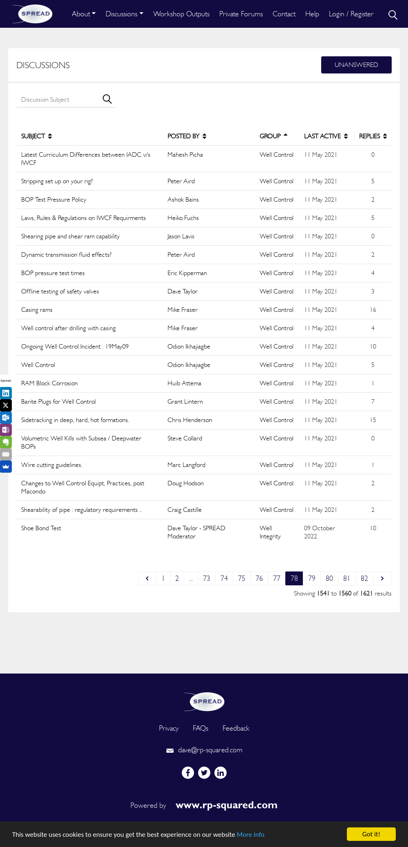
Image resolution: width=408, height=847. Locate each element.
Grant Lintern (185, 401)
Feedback (236, 728)
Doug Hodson (186, 483)
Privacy (169, 728)
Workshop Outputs (181, 13)
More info (251, 834)
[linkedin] (220, 773)
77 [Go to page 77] (276, 578)
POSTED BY (187, 136)
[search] (392, 14)
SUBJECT (36, 136)
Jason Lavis (181, 236)
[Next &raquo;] (382, 578)
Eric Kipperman (187, 273)
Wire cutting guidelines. (51, 465)
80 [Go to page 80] (329, 578)
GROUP (273, 136)
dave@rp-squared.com (204, 749)
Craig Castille (185, 510)
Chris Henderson (190, 420)
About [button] (81, 13)
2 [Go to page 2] (177, 578)
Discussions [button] (121, 13)
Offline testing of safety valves (60, 291)
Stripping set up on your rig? (57, 181)
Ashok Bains (183, 199)
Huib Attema (184, 383)
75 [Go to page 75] (241, 578)
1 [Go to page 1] (163, 578)
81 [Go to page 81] (347, 578)
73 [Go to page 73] (206, 578)
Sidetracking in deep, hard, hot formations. (75, 420)
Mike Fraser (183, 309)
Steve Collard (185, 438)
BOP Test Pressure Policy (53, 199)
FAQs (200, 728)
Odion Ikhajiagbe (189, 346)
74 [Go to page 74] (224, 578)
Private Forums (241, 13)
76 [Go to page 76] (259, 578)
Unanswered (356, 65)
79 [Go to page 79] (311, 578)
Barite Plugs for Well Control (58, 401)
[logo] (204, 700)
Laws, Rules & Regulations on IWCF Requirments (83, 218)
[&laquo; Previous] (147, 578)
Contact (284, 13)
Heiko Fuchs (183, 218)
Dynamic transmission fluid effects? (66, 254)
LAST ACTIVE (326, 136)
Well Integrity (270, 532)
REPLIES (373, 136)
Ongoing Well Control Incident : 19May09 (75, 346)
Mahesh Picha (185, 154)
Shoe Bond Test (41, 528)
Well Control (276, 154)
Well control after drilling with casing (68, 328)
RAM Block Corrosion (49, 383)
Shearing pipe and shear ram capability (70, 236)
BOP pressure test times (53, 273)
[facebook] (188, 773)
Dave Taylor (183, 291)
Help (312, 13)
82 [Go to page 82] (364, 578)
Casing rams (37, 309)
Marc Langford (186, 465)
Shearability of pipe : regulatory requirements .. (81, 510)
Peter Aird (181, 181)
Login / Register (351, 13)
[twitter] (204, 773)
